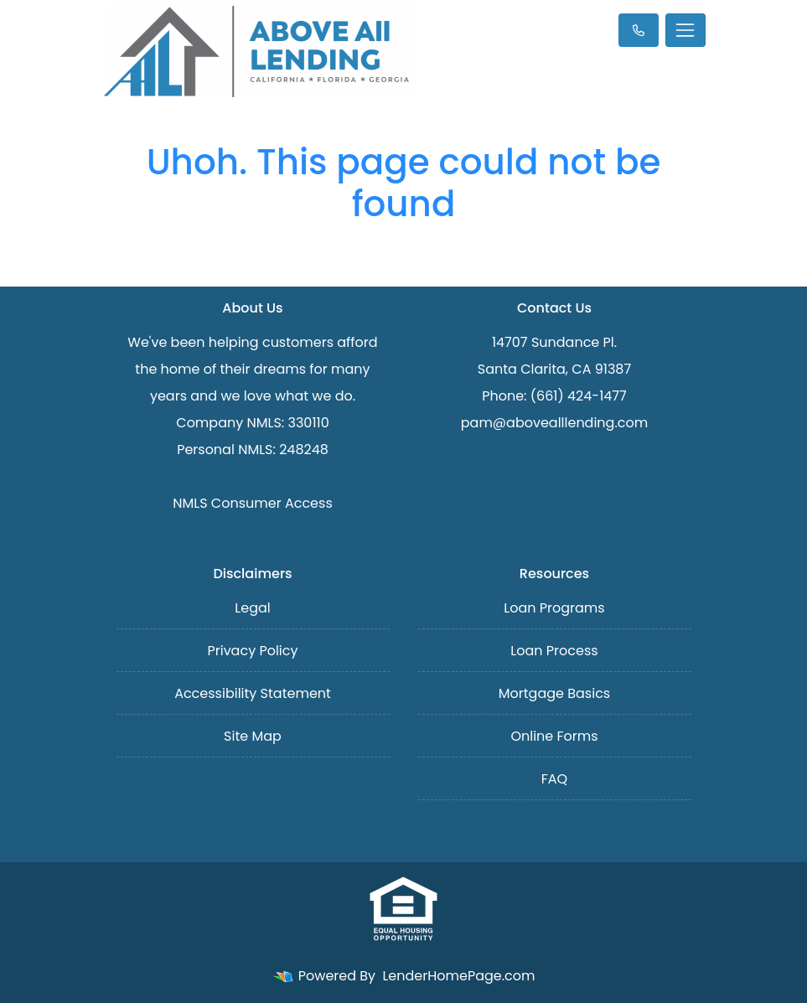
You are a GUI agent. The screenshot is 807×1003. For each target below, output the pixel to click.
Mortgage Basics (554, 693)
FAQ (554, 778)
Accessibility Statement (252, 693)
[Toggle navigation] (685, 30)
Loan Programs (554, 608)
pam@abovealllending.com (554, 422)
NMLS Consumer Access (253, 503)
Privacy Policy (252, 650)
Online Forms (553, 736)
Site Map (253, 736)
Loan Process (553, 650)
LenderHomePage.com (458, 975)
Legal (252, 608)
